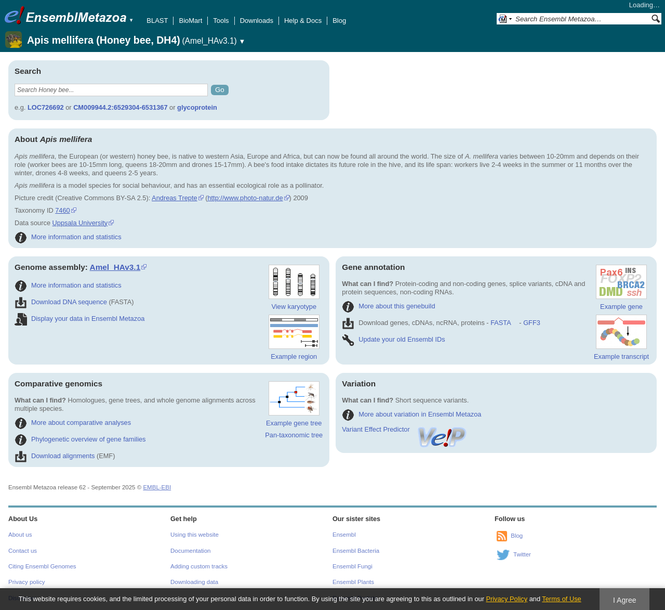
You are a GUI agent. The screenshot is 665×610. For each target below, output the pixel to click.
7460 (62, 210)
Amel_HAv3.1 (115, 267)
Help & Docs (303, 20)
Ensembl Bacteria (355, 551)
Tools (221, 20)
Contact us (22, 551)
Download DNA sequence (61, 302)
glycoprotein (197, 107)
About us (20, 534)
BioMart (190, 20)
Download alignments (55, 456)
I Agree (624, 600)
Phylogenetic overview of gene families (80, 439)
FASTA (500, 323)
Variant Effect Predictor (405, 429)
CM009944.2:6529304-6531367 (120, 107)
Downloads (256, 20)
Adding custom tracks (199, 566)
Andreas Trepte (174, 198)
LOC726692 (46, 107)
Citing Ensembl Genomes (42, 566)
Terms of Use (561, 599)
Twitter (522, 554)
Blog (339, 20)
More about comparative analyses (73, 422)
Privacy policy (26, 582)
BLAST (157, 20)
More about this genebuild (388, 306)
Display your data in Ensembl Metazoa (79, 318)
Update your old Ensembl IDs (393, 339)
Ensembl (344, 534)
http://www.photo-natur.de (245, 198)
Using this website (194, 534)
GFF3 (531, 323)
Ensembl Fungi (352, 566)
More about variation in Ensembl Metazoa (411, 414)
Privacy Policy (506, 599)
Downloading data (194, 582)
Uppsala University (80, 223)
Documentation (190, 551)
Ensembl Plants (353, 582)
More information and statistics (68, 237)
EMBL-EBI (157, 487)
